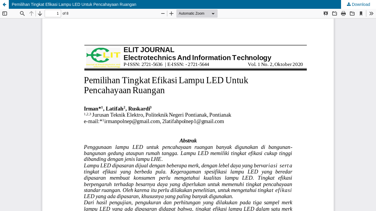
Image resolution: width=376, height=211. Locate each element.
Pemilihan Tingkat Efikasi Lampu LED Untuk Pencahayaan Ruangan (74, 4)
